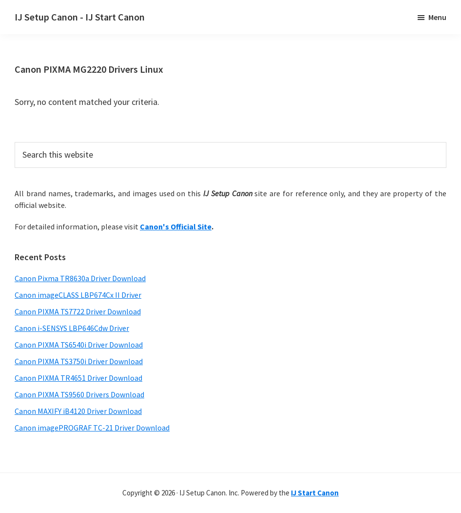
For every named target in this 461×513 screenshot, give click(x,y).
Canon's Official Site (175, 226)
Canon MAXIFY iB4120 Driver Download (78, 411)
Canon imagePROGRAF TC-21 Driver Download (92, 427)
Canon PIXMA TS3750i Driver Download (79, 361)
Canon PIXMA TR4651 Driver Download (78, 378)
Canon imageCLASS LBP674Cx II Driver (78, 295)
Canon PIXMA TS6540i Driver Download (79, 344)
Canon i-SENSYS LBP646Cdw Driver (72, 328)
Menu (437, 17)
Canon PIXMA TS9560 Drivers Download (79, 394)
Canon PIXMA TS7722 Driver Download (78, 311)
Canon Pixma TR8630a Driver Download (80, 278)
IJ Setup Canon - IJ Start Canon (80, 17)
